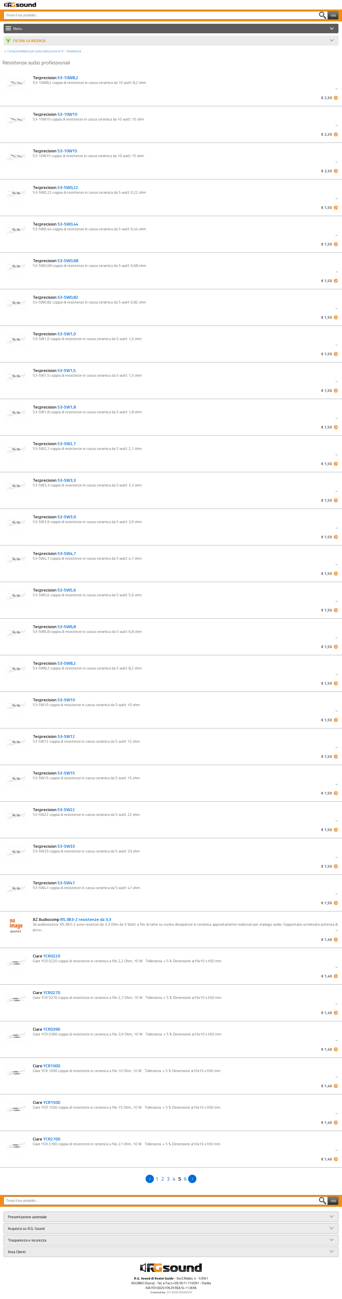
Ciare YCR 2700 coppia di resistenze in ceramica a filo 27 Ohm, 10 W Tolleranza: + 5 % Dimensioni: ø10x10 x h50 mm (126, 1144)
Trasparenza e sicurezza (27, 1240)
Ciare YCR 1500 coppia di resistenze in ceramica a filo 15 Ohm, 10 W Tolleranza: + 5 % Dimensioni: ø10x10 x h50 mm (126, 1107)
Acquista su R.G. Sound (26, 1228)
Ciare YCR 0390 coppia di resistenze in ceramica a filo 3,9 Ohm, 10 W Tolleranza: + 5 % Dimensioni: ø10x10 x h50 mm (127, 1034)
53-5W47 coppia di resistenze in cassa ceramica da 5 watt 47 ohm (87, 887)
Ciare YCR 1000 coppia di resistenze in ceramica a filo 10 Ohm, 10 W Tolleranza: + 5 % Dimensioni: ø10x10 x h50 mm (126, 1070)
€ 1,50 (326, 207)
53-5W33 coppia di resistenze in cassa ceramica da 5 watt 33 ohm (87, 851)
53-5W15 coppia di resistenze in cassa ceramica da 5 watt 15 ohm (87, 778)
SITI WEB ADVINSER (179, 1292)
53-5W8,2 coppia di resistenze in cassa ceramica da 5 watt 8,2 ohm (88, 668)
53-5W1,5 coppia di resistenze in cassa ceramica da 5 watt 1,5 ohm (88, 375)
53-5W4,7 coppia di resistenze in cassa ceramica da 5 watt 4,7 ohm (88, 558)
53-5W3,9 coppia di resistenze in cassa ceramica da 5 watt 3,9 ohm (88, 521)
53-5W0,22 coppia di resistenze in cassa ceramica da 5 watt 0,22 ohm (90, 192)
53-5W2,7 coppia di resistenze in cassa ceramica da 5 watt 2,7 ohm (88, 448)
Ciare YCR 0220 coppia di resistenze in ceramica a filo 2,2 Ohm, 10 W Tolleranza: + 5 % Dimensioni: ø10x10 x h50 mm (127, 961)
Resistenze (74, 51)
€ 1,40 (326, 939)
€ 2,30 (326, 98)
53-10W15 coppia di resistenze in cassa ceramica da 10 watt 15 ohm (89, 156)
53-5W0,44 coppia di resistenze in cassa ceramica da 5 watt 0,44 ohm (90, 229)
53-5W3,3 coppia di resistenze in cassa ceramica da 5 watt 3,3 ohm (88, 485)
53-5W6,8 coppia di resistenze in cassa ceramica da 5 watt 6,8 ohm (88, 631)
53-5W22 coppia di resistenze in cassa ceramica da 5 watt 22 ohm (87, 814)
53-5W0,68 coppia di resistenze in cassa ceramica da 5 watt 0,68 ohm (90, 265)
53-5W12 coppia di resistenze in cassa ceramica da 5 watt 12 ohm (87, 741)
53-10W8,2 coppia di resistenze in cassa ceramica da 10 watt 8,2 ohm (90, 82)
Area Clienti (17, 1252)
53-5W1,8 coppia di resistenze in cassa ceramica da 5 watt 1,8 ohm (88, 412)
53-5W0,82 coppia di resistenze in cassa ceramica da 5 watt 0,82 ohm (90, 302)
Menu (17, 28)
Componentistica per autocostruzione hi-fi (35, 51)
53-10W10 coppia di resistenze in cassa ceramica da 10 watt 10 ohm (89, 119)
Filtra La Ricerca (29, 40)
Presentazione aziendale (27, 1217)
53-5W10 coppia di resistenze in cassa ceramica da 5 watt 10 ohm (87, 704)
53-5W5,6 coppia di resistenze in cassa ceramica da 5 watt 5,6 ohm (88, 595)
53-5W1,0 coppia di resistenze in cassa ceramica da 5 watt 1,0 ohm (88, 339)
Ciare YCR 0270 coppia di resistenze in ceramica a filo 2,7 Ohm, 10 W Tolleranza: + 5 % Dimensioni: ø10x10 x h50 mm (127, 997)
